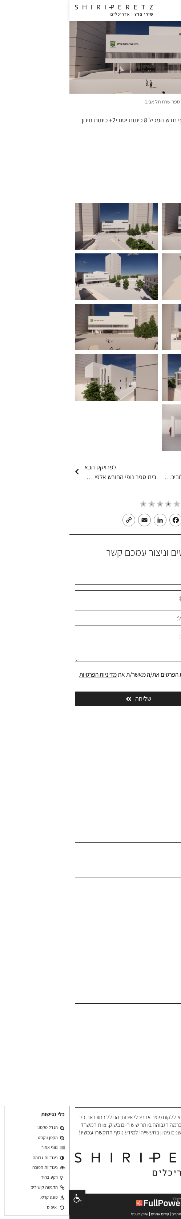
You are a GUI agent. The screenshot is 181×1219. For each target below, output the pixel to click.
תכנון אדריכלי (161, 1013)
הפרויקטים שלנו (159, 920)
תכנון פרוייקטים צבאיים (152, 1069)
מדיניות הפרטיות (28, 674)
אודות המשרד (161, 898)
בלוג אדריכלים (160, 943)
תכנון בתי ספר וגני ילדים (151, 1047)
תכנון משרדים (161, 1024)
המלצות (167, 931)
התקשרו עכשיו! (26, 1132)
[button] (8, 1198)
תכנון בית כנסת (160, 1080)
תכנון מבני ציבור (159, 1035)
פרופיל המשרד (160, 909)
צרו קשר (167, 954)
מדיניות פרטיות (160, 976)
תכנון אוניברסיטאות (155, 1058)
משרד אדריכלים (160, 101)
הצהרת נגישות (160, 965)
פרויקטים (131, 101)
